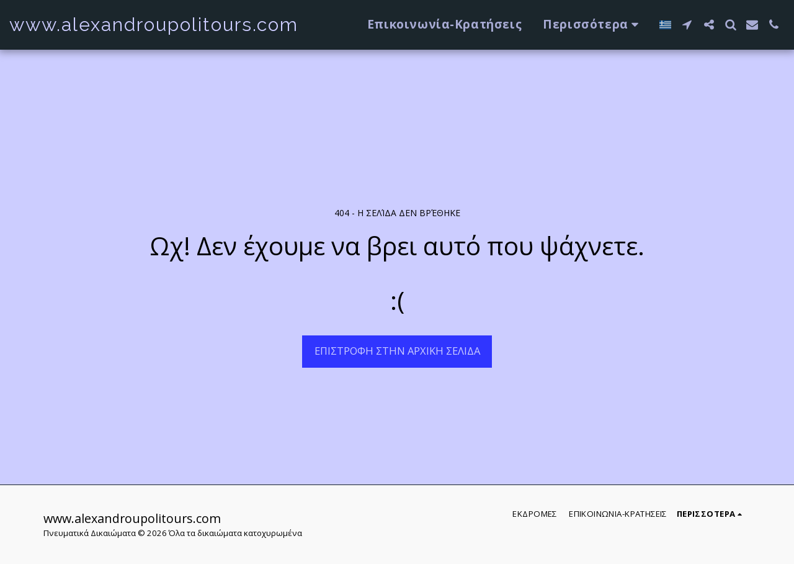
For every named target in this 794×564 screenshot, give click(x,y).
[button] (687, 24)
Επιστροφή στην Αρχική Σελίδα (397, 350)
